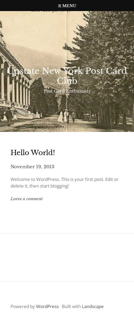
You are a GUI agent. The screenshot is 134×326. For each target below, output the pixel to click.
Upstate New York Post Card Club (67, 76)
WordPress (47, 306)
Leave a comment (27, 198)
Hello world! (33, 152)
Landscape (93, 306)
